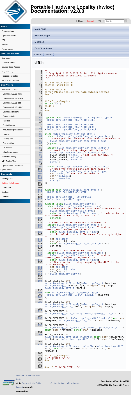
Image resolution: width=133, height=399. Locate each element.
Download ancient (10, 112)
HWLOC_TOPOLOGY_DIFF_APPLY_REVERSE (70, 295)
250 (38, 325)
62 (38, 117)
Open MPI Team (9, 35)
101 (38, 171)
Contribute (6, 187)
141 (38, 239)
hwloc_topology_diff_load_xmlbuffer (68, 337)
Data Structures (43, 48)
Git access (7, 148)
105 (38, 180)
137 (38, 225)
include (37, 54)
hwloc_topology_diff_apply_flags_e (75, 292)
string (54, 180)
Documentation (8, 62)
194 (38, 281)
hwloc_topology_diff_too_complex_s (80, 253)
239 (38, 318)
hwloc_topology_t (92, 283)
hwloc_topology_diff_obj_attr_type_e (87, 117)
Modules (39, 42)
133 (38, 213)
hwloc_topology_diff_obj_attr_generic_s (83, 136)
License (6, 134)
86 (38, 141)
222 (38, 302)
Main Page (40, 29)
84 (38, 136)
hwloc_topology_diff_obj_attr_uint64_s (83, 148)
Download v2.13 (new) (12, 94)
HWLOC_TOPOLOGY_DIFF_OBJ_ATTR (66, 192)
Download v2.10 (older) (13, 107)
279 (38, 344)
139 (38, 232)
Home (80, 21)
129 (38, 204)
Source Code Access (11, 67)
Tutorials (6, 121)
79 (38, 129)
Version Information (10, 80)
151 (38, 267)
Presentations (8, 31)
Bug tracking (8, 143)
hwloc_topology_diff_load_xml (90, 318)
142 (38, 241)
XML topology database (13, 130)
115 (38, 192)
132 (38, 211)
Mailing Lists (7, 178)
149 (38, 260)
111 (38, 190)
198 (38, 292)
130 (38, 206)
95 (38, 159)
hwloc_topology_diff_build (62, 283)
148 (38, 255)
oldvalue (76, 157)
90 (38, 148)
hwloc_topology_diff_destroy (63, 313)
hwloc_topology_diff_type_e (81, 190)
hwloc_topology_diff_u (79, 204)
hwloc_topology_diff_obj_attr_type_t (71, 129)
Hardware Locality (9, 89)
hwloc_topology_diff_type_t (65, 199)
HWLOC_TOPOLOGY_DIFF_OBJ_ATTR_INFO (70, 127)
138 (38, 227)
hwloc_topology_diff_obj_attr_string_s (83, 166)
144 (38, 246)
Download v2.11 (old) (12, 103)
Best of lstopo (9, 125)
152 (38, 269)
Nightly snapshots (10, 152)
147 (38, 253)
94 (38, 157)
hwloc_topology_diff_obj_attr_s (78, 225)
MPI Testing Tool (9, 161)
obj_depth (62, 239)
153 (38, 271)
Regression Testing (10, 76)
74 (38, 124)
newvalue (76, 159)
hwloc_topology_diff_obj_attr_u (74, 134)
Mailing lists (8, 139)
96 (38, 162)
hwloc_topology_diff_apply (62, 304)
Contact (5, 192)
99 (38, 166)
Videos (5, 44)
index (74, 155)
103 (38, 176)
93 (38, 155)
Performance (7, 49)
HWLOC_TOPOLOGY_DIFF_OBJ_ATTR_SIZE (70, 120)
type (103, 141)
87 (38, 143)
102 (38, 173)
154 (38, 274)
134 (38, 218)
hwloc (48, 54)
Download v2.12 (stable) (13, 98)
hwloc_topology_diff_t (65, 274)
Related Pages (43, 35)
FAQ (100, 21)
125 (38, 199)
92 (38, 152)
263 (38, 334)
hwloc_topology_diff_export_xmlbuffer (70, 346)
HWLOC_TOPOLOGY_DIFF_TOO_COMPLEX (69, 197)
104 (38, 178)
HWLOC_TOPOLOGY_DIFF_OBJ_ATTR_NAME (70, 124)
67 (38, 120)
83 (38, 134)
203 (38, 297)
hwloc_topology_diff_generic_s (77, 206)
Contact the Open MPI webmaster (65, 383)
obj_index (69, 269)
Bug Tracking (7, 71)
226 (38, 311)
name (61, 173)
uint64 (54, 162)
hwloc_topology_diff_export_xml (66, 327)
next (95, 213)
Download (6, 58)
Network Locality (9, 157)
